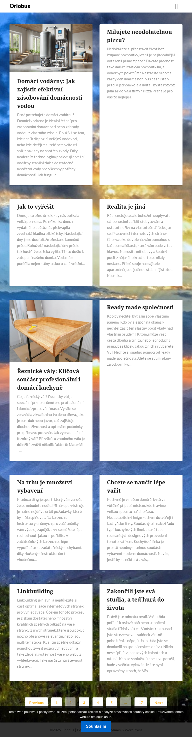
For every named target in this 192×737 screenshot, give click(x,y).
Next (158, 702)
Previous (36, 702)
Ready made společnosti (140, 307)
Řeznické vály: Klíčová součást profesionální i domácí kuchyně (48, 379)
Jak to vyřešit (35, 206)
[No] (185, 721)
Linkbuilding (35, 591)
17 (141, 702)
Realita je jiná (126, 206)
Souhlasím (96, 726)
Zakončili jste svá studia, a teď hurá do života (135, 599)
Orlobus (20, 6)
